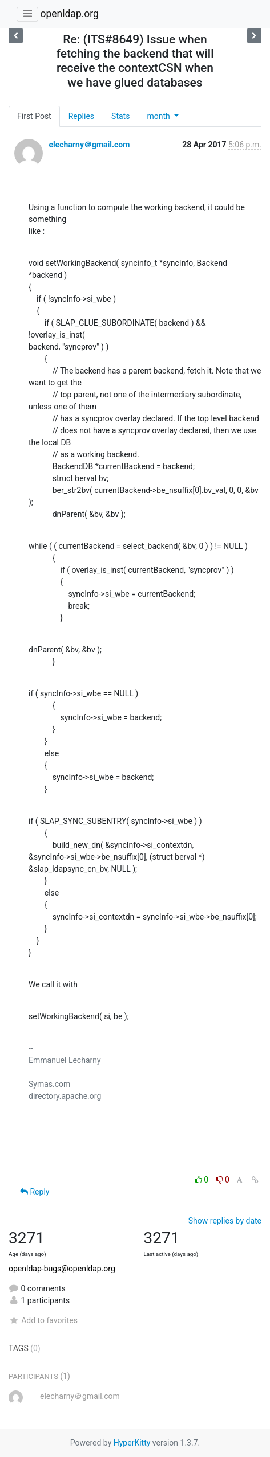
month (159, 116)
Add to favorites (43, 1320)
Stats (120, 116)
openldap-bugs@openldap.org (62, 1268)
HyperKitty (132, 1442)
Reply (34, 1191)
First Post (34, 116)
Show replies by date (224, 1220)
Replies (81, 116)
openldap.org (69, 13)
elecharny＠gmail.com (89, 144)
